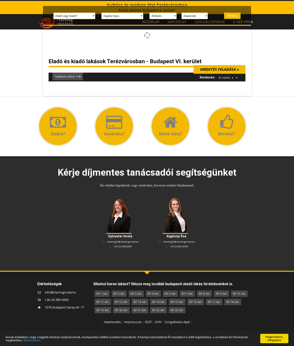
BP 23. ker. (177, 310)
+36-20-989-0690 (57, 300)
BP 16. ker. (195, 302)
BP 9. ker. (221, 293)
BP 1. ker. (102, 293)
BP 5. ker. (170, 293)
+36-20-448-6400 (123, 246)
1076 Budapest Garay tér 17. (64, 307)
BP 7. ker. (187, 293)
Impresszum (133, 322)
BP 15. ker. (177, 302)
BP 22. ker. (158, 310)
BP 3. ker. (136, 293)
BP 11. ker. (102, 302)
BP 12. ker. (121, 302)
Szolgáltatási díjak (177, 322)
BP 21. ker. (140, 310)
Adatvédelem (31, 340)
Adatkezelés (112, 322)
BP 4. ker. (153, 293)
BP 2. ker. (119, 293)
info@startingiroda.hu (60, 292)
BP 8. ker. (204, 293)
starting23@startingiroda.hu (123, 241)
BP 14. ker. (158, 302)
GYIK (158, 322)
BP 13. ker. (140, 302)
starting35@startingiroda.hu (179, 241)
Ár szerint (224, 77)
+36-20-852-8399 (179, 246)
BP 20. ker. (121, 310)
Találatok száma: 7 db (67, 76)
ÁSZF (148, 322)
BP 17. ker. (214, 302)
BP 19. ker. (102, 310)
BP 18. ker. (232, 302)
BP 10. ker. (239, 293)
